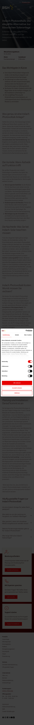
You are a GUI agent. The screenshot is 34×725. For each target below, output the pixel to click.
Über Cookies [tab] (28, 335)
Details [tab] (17, 335)
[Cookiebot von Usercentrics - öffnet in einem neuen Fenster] (25, 331)
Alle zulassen (17, 383)
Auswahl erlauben (17, 388)
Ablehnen (17, 393)
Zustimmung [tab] (6, 335)
